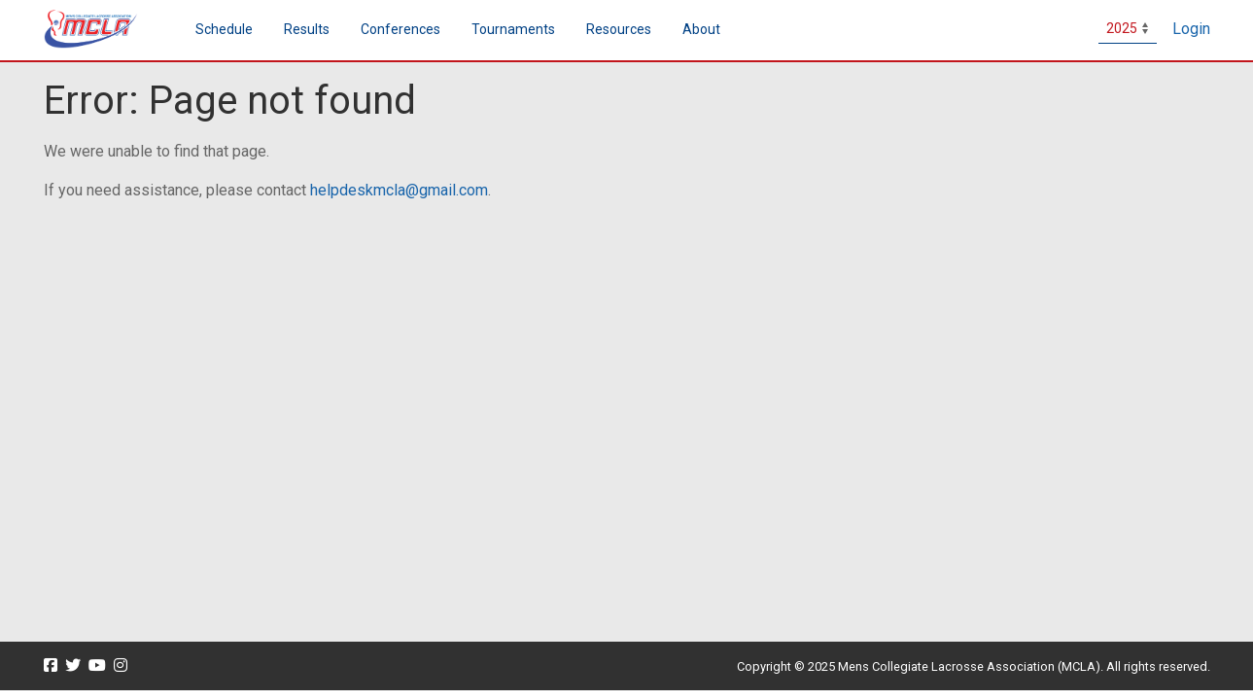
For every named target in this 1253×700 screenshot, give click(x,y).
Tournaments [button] (513, 29)
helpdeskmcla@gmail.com (399, 190)
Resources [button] (618, 29)
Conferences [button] (400, 29)
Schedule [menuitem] (224, 29)
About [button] (701, 29)
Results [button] (307, 29)
